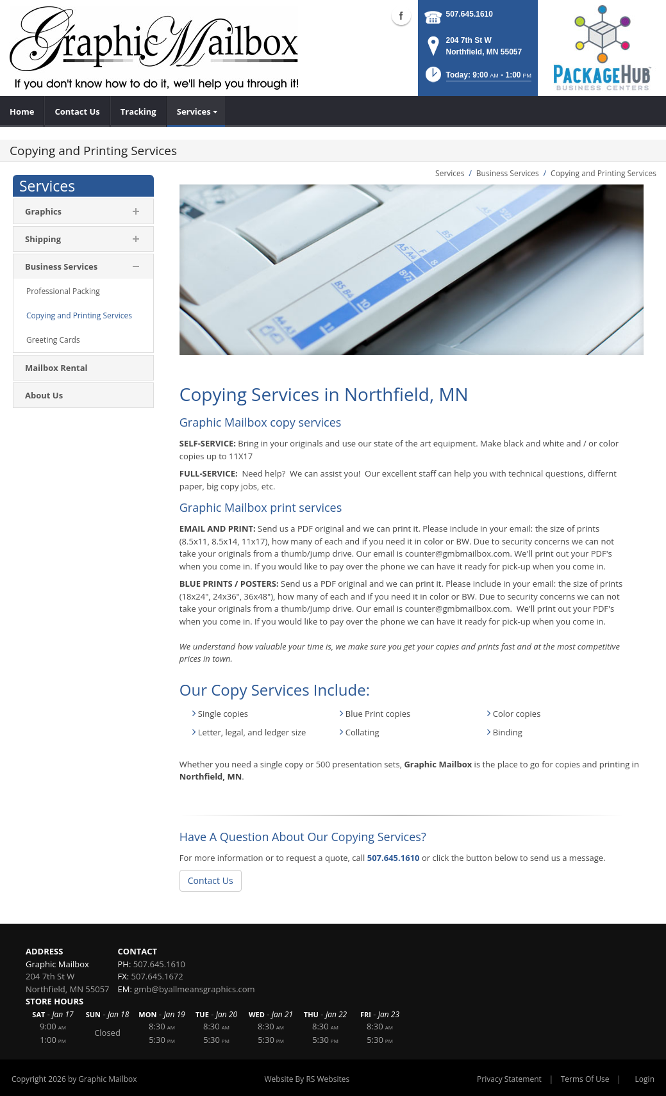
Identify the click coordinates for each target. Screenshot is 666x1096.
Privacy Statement (509, 1079)
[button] (477, 78)
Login (644, 1079)
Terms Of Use (585, 1079)
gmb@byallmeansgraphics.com (194, 989)
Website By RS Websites (307, 1079)
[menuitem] (22, 111)
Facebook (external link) (401, 15)
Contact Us (210, 880)
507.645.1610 (469, 14)
